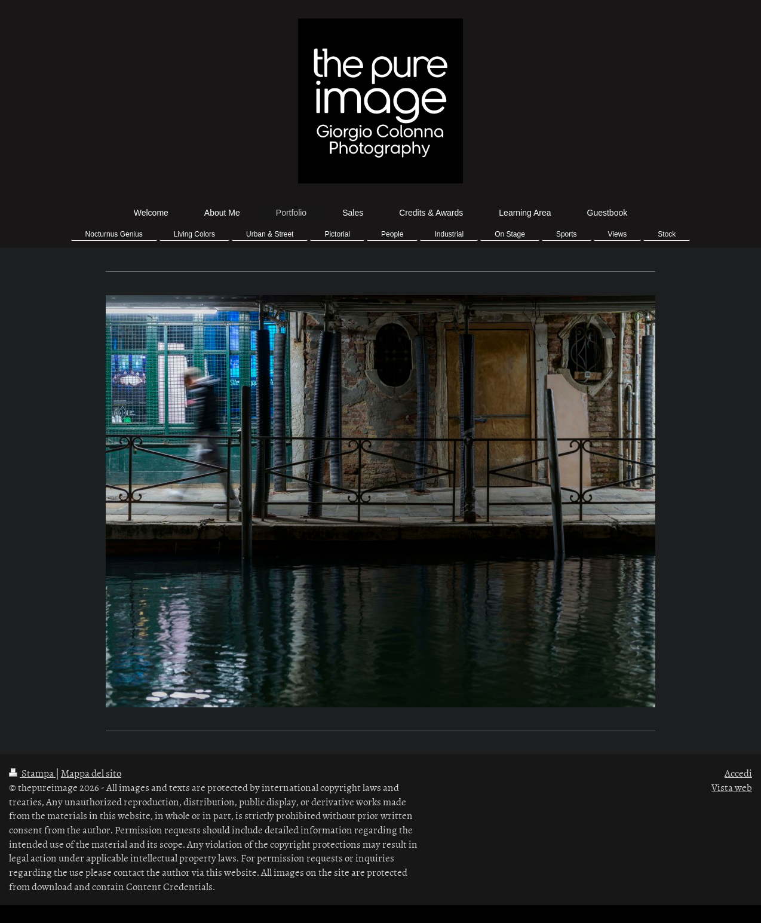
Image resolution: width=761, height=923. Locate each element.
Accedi (738, 772)
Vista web (731, 787)
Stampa (32, 772)
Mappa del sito (91, 772)
